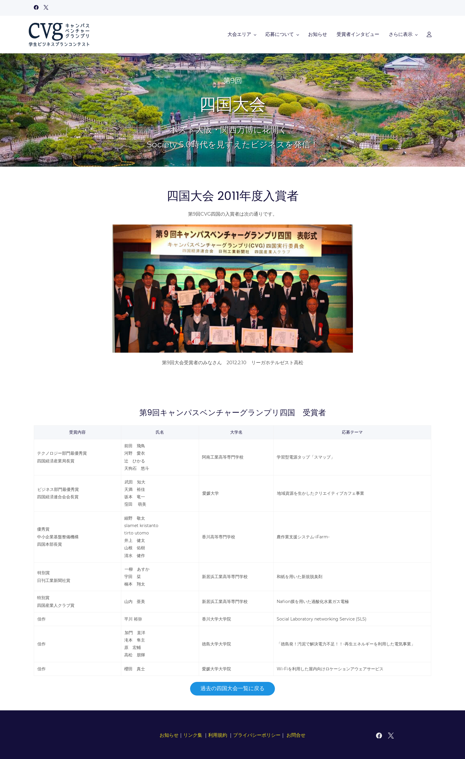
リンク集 (192, 733)
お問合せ (295, 733)
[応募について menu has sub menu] (194, 33)
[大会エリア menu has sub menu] (154, 33)
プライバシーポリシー (257, 733)
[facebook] (36, 8)
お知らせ (169, 733)
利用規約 (217, 733)
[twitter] (46, 8)
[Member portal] (424, 33)
